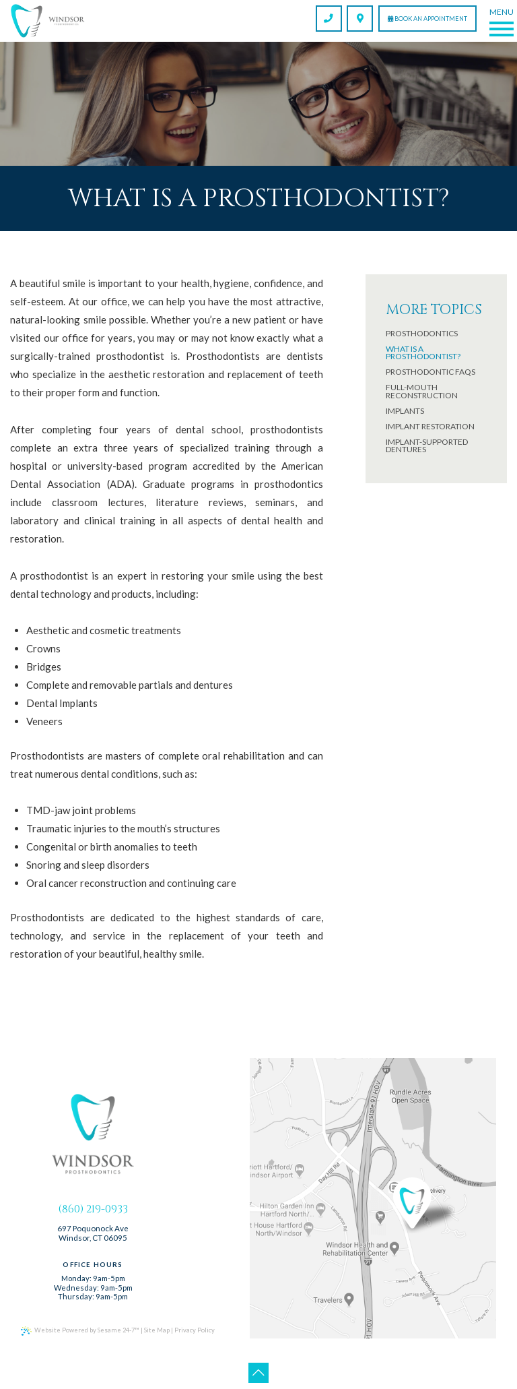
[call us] (329, 18)
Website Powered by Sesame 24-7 (78, 1324)
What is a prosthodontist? (423, 353)
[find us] (360, 18)
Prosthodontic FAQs (430, 372)
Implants (405, 411)
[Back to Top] (258, 1366)
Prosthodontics (422, 334)
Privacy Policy (189, 1323)
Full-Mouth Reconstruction (422, 391)
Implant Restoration (430, 427)
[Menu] (501, 21)
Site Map (153, 1323)
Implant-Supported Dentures (427, 446)
